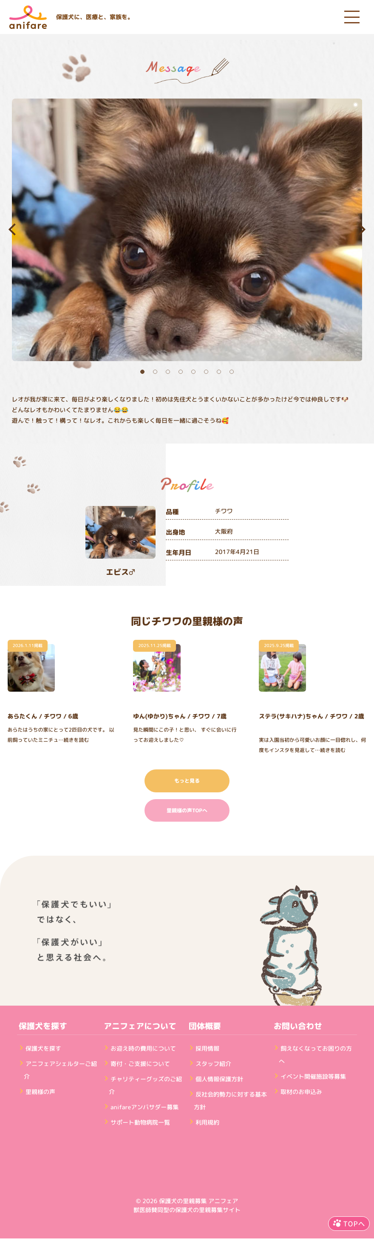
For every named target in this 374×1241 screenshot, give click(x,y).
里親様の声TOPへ (187, 810)
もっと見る (187, 780)
